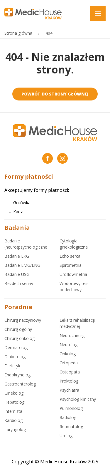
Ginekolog (13, 393)
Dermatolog (16, 347)
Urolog (66, 435)
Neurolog (68, 344)
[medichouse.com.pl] (33, 13)
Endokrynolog (17, 375)
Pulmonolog (71, 408)
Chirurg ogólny (18, 329)
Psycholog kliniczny (78, 399)
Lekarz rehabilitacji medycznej (77, 323)
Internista (13, 411)
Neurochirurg (72, 335)
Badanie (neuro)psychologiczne (25, 244)
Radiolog (68, 417)
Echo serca (70, 256)
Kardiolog (13, 420)
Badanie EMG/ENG (22, 265)
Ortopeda (69, 363)
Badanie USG (16, 274)
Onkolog (68, 353)
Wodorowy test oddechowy (74, 286)
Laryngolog (15, 429)
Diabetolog (15, 356)
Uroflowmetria (73, 274)
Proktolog (69, 381)
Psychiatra (69, 390)
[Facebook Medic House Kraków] (47, 158)
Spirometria (71, 265)
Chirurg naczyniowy (22, 320)
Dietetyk (12, 365)
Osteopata (70, 372)
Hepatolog (14, 402)
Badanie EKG (16, 256)
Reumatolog (71, 426)
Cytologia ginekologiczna (74, 244)
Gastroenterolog (20, 384)
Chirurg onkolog (19, 338)
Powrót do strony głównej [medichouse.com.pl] (55, 94)
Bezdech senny (18, 283)
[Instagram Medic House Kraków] (62, 158)
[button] (98, 13)
